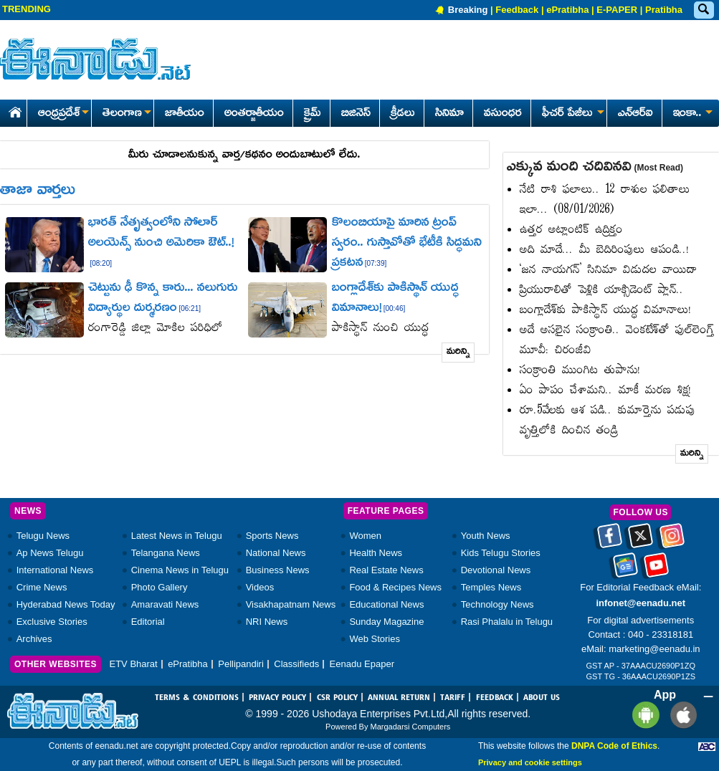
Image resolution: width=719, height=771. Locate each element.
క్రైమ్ (312, 114)
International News (55, 570)
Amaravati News (165, 604)
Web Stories (374, 638)
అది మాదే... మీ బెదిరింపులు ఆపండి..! (605, 250)
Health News (375, 552)
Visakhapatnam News (291, 604)
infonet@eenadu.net (640, 603)
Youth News (485, 535)
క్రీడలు (403, 114)
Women (365, 535)
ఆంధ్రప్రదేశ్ (63, 114)
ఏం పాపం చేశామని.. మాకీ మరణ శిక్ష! (606, 391)
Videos (260, 587)
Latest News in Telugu (176, 535)
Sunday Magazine (386, 621)
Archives (34, 638)
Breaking (468, 9)
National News (276, 552)
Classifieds (296, 664)
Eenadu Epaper (362, 664)
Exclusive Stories (51, 621)
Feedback (516, 9)
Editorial (148, 621)
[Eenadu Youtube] (656, 570)
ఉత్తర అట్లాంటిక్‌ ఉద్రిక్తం (571, 230)
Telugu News (43, 535)
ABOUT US (541, 698)
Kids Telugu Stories (501, 552)
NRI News (267, 621)
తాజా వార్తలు (37, 191)
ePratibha (567, 9)
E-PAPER (616, 9)
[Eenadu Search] (703, 10)
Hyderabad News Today (65, 604)
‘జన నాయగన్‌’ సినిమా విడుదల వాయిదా (608, 270)
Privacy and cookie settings (530, 762)
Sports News (272, 535)
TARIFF (452, 698)
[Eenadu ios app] (680, 715)
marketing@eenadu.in (654, 648)
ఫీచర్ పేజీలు (571, 114)
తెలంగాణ (127, 114)
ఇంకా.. (691, 114)
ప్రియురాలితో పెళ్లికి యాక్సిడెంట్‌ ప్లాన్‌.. (602, 291)
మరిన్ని (458, 352)
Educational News (386, 604)
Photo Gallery (159, 587)
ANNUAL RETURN (399, 698)
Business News (278, 570)
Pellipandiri (241, 664)
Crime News (41, 587)
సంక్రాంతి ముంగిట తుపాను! (580, 371)
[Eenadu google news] (625, 570)
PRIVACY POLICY (277, 698)
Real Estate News (386, 570)
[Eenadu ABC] (706, 746)
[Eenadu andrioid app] (643, 715)
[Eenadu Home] (12, 110)
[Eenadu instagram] (672, 541)
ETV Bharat (133, 664)
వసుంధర (503, 114)
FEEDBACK (494, 698)
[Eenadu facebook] (610, 541)
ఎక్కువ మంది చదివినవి (595, 168)
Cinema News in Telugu (180, 570)
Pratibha (663, 9)
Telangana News (165, 552)
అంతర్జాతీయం (254, 114)
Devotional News (496, 570)
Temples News (491, 587)
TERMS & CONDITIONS (197, 698)
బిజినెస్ (356, 114)
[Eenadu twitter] (640, 541)
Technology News (497, 604)
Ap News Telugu (50, 552)
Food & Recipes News (395, 587)
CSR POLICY (337, 698)
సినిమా (449, 114)
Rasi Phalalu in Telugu (507, 621)
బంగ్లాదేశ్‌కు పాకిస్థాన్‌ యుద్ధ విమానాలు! (606, 311)
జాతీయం (184, 114)
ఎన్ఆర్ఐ (635, 114)
